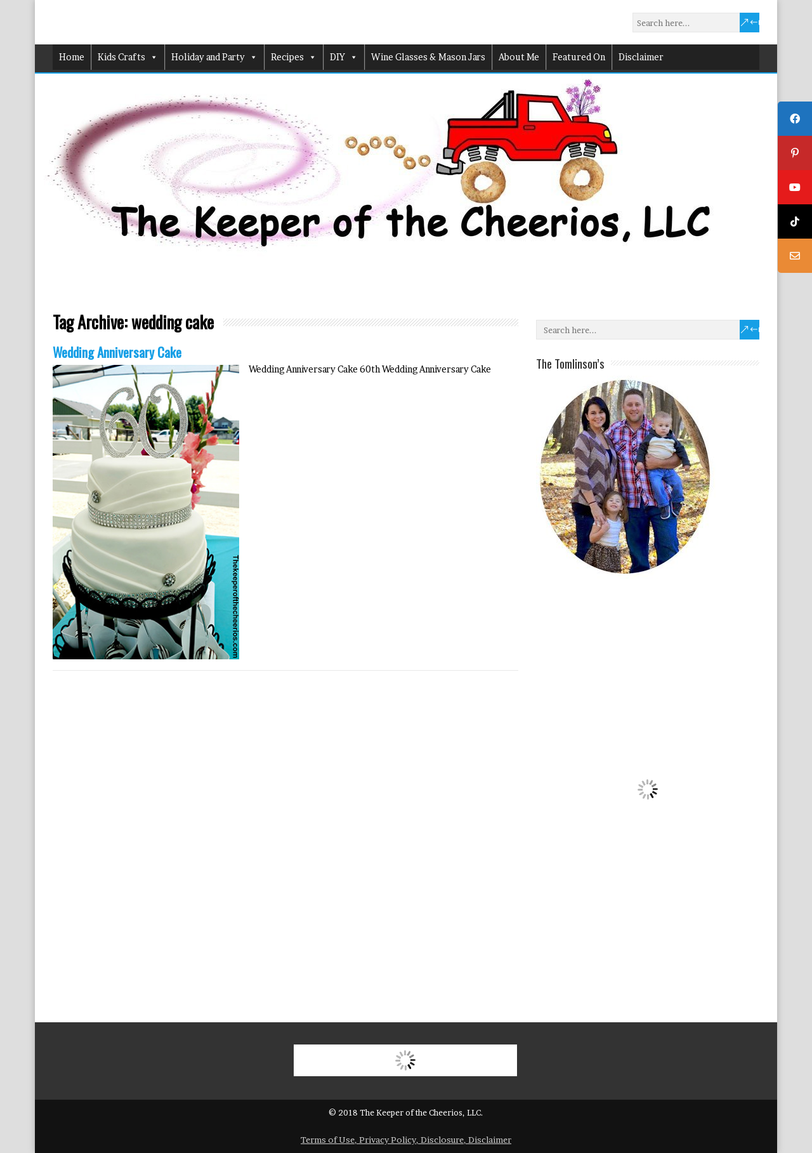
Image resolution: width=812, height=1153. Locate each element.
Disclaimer (641, 56)
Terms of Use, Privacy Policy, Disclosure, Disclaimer (406, 1140)
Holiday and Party (214, 57)
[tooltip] (795, 119)
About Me (519, 56)
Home (71, 56)
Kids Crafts (128, 57)
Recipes (294, 57)
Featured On (579, 56)
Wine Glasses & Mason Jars (428, 56)
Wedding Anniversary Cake (117, 352)
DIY (344, 57)
